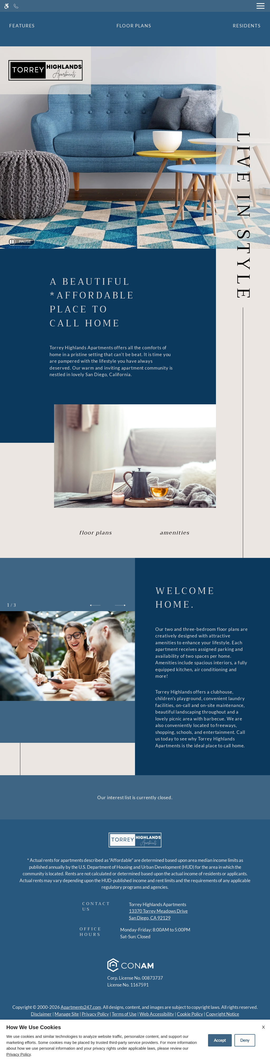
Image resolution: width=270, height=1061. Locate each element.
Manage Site (67, 1014)
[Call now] (16, 6)
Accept (220, 1040)
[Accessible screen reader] (6, 6)
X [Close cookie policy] (263, 1026)
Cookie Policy (190, 1014)
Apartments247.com (81, 1007)
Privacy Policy (95, 1014)
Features (22, 25)
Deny (244, 1040)
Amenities (174, 532)
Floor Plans (134, 25)
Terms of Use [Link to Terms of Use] (124, 1014)
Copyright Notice (222, 1014)
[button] (95, 605)
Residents (247, 25)
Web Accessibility (156, 1014)
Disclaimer (41, 1014)
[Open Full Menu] (260, 6)
